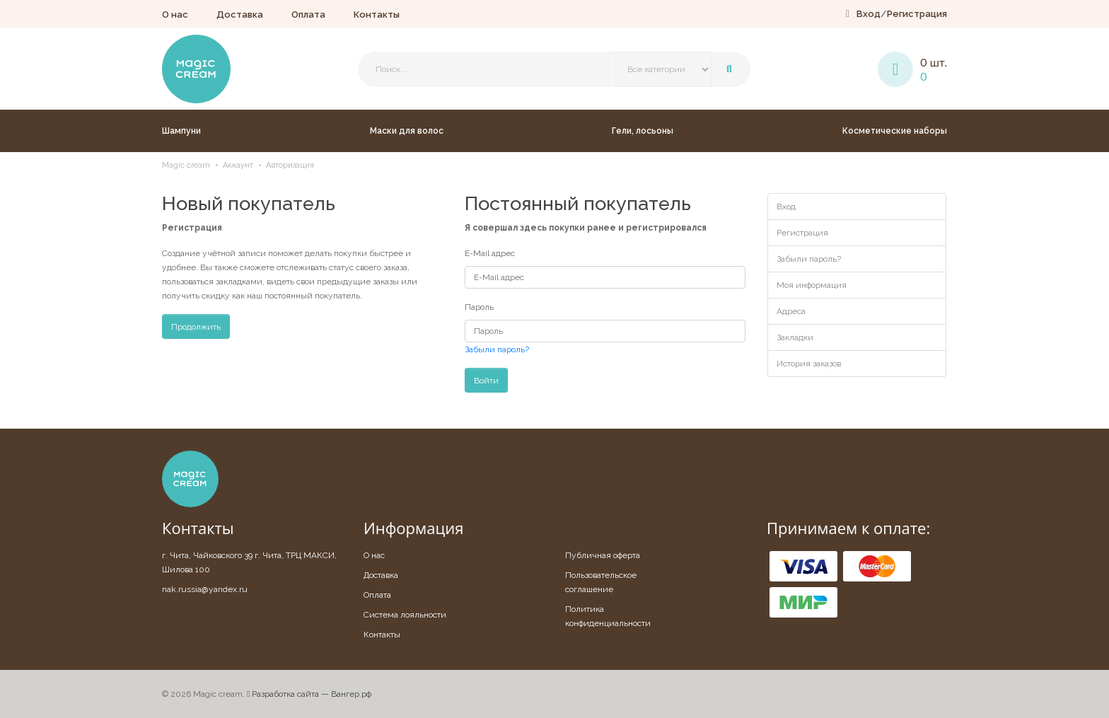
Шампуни (181, 131)
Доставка (239, 14)
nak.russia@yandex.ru (205, 589)
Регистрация (917, 13)
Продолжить (196, 327)
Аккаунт (238, 165)
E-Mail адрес (490, 253)
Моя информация (812, 285)
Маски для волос (406, 131)
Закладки (795, 337)
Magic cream (186, 165)
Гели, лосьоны (642, 131)
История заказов (809, 364)
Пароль (479, 307)
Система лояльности (405, 615)
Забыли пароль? (497, 349)
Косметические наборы (894, 131)
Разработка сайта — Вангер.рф (309, 694)
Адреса (791, 311)
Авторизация (290, 165)
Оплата (308, 14)
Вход (869, 13)
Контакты (377, 14)
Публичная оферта (602, 555)
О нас (175, 14)
